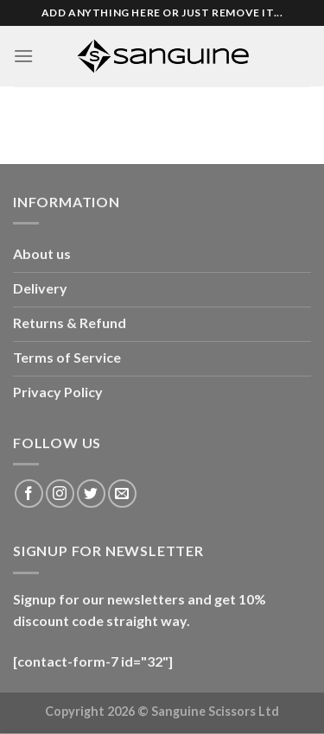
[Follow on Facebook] (29, 493)
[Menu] (23, 56)
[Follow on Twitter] (91, 493)
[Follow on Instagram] (60, 493)
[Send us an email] (122, 493)
